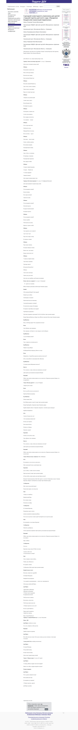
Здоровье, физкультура (14, 20)
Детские (44, 713)
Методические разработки (12, 15)
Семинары (29, 6)
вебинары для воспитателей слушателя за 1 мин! (40, 11)
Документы (11, 26)
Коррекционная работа (14, 18)
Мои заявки (66, 9)
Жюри (49, 714)
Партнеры (66, 67)
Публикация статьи (30, 713)
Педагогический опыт (14, 28)
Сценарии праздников (14, 24)
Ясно (46, 709)
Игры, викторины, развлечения (13, 22)
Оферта (45, 719)
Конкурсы (22, 6)
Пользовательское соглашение (36, 717)
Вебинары (35, 6)
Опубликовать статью (13, 6)
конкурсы (50, 713)
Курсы (41, 6)
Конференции (31, 714)
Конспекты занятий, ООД (13, 12)
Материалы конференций (11, 30)
